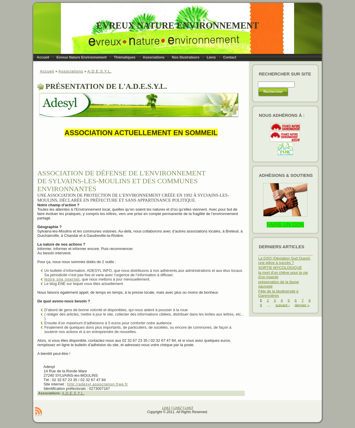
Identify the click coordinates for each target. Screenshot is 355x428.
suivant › (282, 305)
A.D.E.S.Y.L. (99, 71)
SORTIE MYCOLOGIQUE (280, 267)
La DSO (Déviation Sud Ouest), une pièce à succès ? (284, 260)
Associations (70, 71)
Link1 (166, 408)
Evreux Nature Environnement (177, 25)
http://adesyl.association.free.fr (97, 384)
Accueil (47, 71)
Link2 (177, 408)
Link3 (188, 408)
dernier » (302, 305)
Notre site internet (62, 279)
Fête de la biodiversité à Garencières (278, 293)
